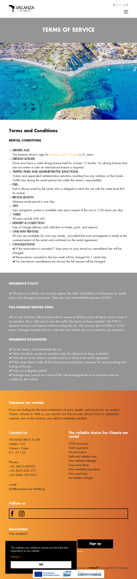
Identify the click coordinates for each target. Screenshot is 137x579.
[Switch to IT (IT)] (127, 5)
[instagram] (21, 513)
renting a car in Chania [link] (63, 154)
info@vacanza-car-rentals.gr (27, 489)
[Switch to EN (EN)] (120, 5)
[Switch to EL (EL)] (114, 5)
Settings (16, 556)
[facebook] (12, 513)
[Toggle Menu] (126, 11)
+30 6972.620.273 (22, 470)
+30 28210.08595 (22, 466)
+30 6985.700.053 (23, 475)
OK (41, 564)
